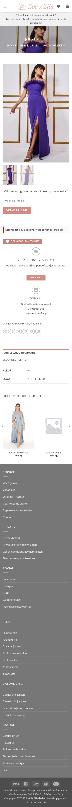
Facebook (9, 579)
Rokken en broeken (15, 749)
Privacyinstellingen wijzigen (20, 544)
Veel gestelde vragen (15, 503)
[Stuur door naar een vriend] (25, 331)
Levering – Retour (13, 496)
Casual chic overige (14, 715)
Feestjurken (29, 45)
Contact (8, 517)
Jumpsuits (9, 673)
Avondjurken (54, 45)
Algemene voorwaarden (17, 510)
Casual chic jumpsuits (16, 701)
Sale (5, 770)
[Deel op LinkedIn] (38, 331)
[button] (5, 6)
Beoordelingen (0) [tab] (15, 359)
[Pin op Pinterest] (32, 331)
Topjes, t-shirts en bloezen (19, 756)
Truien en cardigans (15, 763)
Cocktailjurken (12, 646)
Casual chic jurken (14, 694)
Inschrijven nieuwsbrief (17, 606)
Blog (6, 592)
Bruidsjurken (10, 660)
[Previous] (3, 433)
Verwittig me (17, 210)
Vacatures (9, 489)
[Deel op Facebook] (12, 331)
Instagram (9, 586)
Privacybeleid (11, 537)
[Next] (69, 433)
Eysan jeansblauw (18, 452)
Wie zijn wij (10, 482)
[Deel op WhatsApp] (6, 331)
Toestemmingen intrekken (19, 558)
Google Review (12, 599)
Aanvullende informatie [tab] (19, 352)
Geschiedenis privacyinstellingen (23, 551)
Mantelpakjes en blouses (18, 708)
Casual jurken (11, 735)
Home (11, 45)
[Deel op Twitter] (19, 331)
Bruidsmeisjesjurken (15, 653)
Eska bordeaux (53, 452)
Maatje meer (10, 666)
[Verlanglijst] (58, 6)
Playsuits (8, 742)
